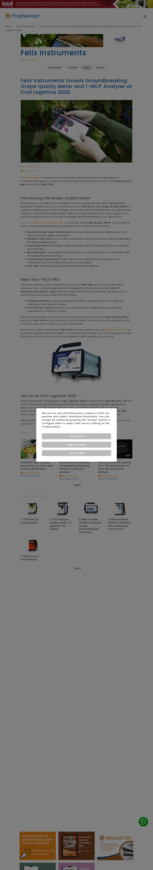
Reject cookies (76, 445)
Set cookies (76, 453)
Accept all (76, 436)
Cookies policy (51, 426)
